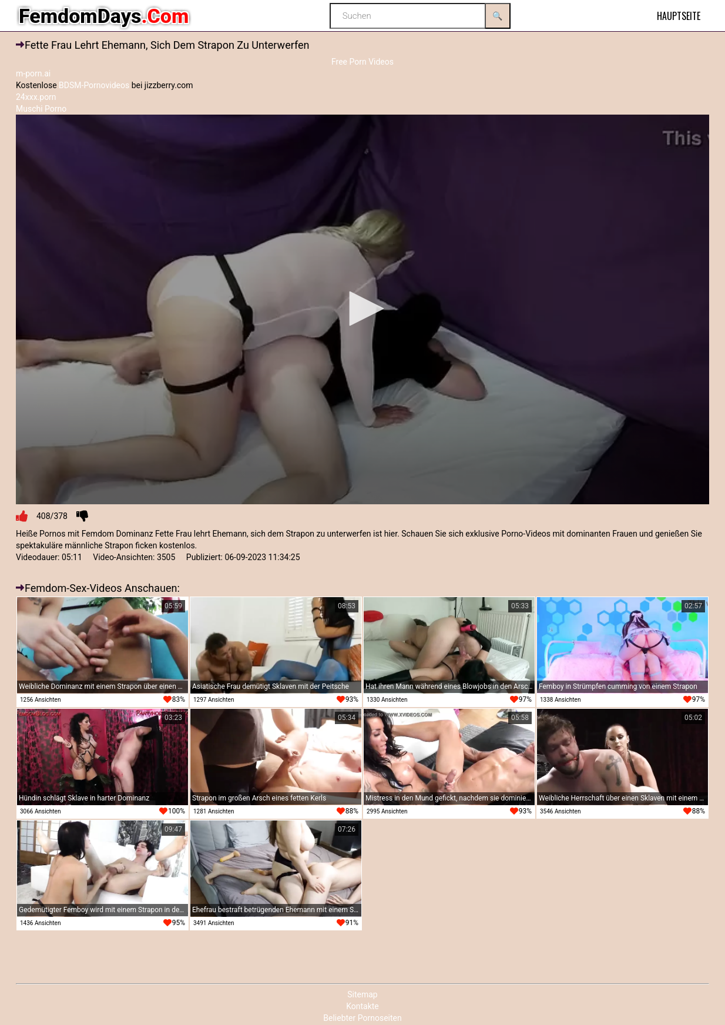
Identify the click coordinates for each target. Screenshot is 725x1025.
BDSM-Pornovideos (94, 85)
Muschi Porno (41, 108)
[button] (362, 308)
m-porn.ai (33, 73)
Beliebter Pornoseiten (362, 1018)
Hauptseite (678, 16)
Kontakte (362, 1006)
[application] (362, 310)
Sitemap (362, 994)
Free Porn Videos (362, 61)
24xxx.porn (36, 97)
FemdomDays (104, 16)
